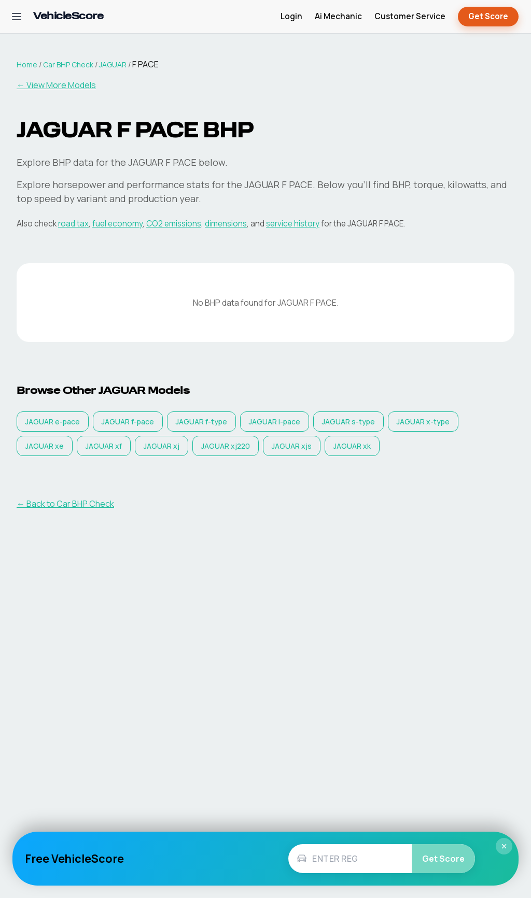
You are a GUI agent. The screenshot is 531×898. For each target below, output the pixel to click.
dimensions (226, 223)
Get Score (488, 17)
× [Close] (504, 846)
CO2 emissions (173, 223)
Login (291, 16)
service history (292, 223)
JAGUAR (113, 64)
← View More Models (56, 85)
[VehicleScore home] (68, 17)
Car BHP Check (68, 64)
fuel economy (117, 223)
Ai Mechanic (338, 16)
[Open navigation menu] (16, 16)
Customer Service (409, 16)
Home (27, 64)
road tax (73, 223)
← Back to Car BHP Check (65, 503)
